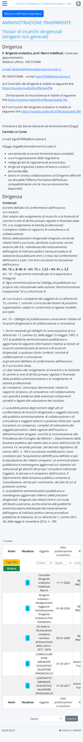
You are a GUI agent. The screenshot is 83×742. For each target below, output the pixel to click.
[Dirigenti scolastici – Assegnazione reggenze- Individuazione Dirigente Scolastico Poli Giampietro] (27, 608)
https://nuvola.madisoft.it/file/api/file (27, 88)
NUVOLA (64, 730)
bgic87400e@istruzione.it (53, 76)
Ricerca (11, 568)
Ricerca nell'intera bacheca (23, 14)
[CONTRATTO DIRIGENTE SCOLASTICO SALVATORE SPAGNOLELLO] (27, 685)
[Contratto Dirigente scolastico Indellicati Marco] (27, 582)
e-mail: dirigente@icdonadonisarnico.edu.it (31, 69)
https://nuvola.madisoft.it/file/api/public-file (37, 100)
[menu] (52, 718)
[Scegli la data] (63, 567)
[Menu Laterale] (4, 5)
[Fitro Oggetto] (44, 567)
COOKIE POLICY (8, 730)
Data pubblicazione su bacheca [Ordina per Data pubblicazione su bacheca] (63, 551)
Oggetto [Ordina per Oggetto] (44, 551)
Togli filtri (11, 562)
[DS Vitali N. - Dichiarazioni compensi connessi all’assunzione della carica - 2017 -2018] (27, 638)
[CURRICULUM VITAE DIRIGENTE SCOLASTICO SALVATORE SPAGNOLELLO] (27, 663)
